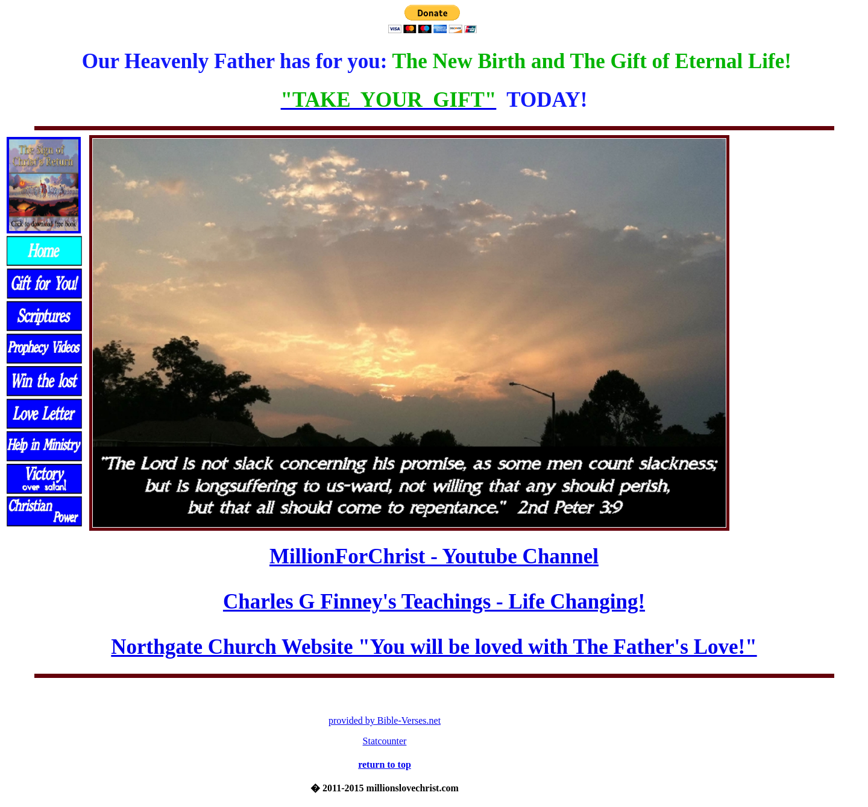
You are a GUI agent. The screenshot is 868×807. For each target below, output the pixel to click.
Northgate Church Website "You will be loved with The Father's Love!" (433, 647)
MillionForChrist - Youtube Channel (434, 556)
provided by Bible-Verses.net (385, 720)
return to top (384, 764)
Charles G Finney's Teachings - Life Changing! (434, 601)
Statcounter (385, 741)
